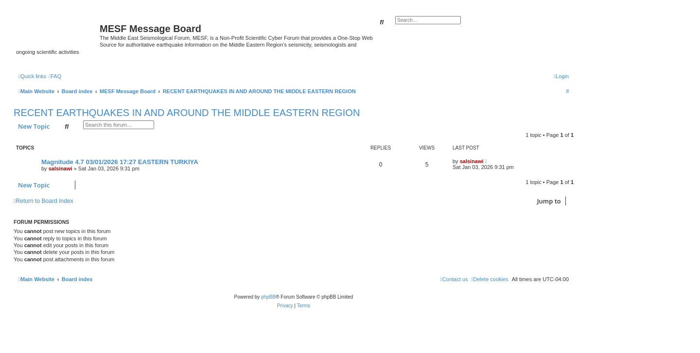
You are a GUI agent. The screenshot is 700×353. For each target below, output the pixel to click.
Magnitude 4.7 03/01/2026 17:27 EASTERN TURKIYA (119, 162)
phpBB (268, 297)
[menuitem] (55, 76)
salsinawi (60, 168)
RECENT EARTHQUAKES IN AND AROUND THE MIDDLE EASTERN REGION (187, 112)
